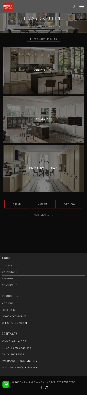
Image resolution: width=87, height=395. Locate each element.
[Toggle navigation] (81, 6)
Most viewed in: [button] (43, 215)
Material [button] (43, 204)
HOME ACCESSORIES (14, 316)
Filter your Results (43, 39)
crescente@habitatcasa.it (24, 367)
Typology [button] (69, 204)
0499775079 (15, 354)
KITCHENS (7, 303)
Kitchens (37, 26)
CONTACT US (9, 285)
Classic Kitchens (53, 26)
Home (28, 26)
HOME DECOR (10, 310)
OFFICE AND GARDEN (14, 323)
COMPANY (8, 265)
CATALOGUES (10, 272)
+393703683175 (28, 361)
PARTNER (7, 278)
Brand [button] (17, 204)
